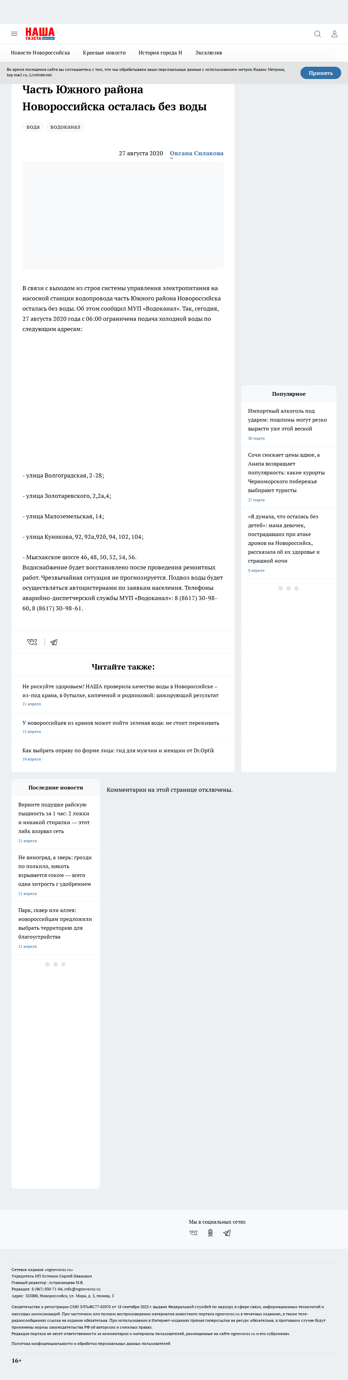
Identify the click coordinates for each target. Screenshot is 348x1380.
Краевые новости (104, 52)
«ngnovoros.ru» (59, 1269)
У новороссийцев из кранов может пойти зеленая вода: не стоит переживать (123, 727)
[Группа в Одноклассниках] (210, 1233)
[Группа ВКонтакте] (193, 1233)
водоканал (65, 126)
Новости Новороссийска (40, 52)
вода (33, 126)
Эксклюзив (209, 52)
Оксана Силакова (197, 153)
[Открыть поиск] (317, 34)
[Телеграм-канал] (227, 1233)
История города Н (160, 52)
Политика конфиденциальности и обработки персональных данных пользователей (91, 1343)
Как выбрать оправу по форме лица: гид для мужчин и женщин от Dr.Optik (123, 755)
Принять (321, 72)
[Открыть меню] (14, 34)
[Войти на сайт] (334, 34)
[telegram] (56, 642)
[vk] (33, 642)
